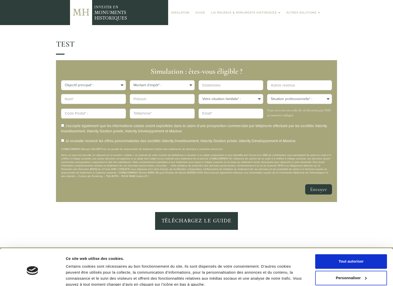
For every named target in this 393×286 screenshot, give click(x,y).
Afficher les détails (83, 276)
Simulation (180, 12)
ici (168, 165)
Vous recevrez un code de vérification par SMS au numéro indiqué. (299, 112)
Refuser (351, 272)
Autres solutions (303, 12)
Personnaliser (351, 255)
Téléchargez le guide (197, 221)
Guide (200, 12)
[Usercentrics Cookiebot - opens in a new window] (32, 276)
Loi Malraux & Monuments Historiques (245, 12)
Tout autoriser (351, 239)
